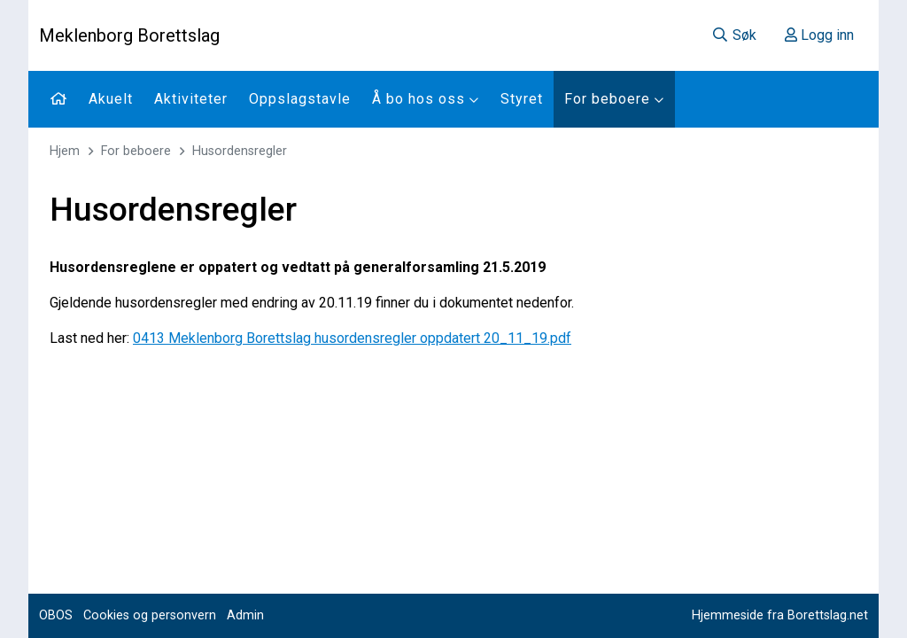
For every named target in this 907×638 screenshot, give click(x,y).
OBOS (56, 615)
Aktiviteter (191, 98)
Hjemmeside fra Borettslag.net (780, 615)
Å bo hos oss (425, 98)
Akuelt (111, 98)
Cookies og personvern (149, 615)
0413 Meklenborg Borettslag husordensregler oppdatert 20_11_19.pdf (352, 338)
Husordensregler (239, 151)
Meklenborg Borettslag (129, 35)
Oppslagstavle (300, 98)
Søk (733, 35)
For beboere (614, 98)
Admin (245, 615)
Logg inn (819, 35)
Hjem (65, 151)
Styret (521, 98)
